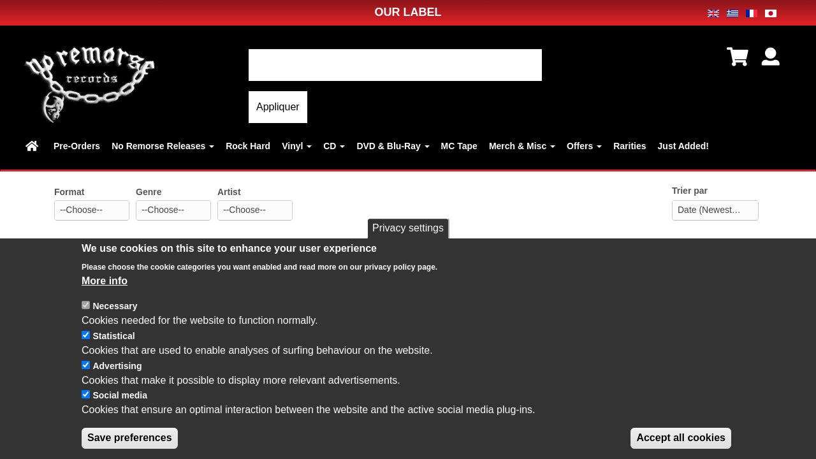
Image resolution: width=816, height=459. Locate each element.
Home (34, 146)
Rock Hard (248, 146)
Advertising (117, 376)
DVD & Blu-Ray (392, 146)
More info (104, 291)
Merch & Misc (522, 146)
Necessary (114, 317)
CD (334, 146)
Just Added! (683, 146)
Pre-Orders (77, 146)
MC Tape (459, 146)
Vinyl (297, 146)
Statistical (113, 346)
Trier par (690, 191)
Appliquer (278, 106)
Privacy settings (408, 238)
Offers (584, 146)
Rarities (629, 146)
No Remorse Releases (163, 146)
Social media (119, 406)
